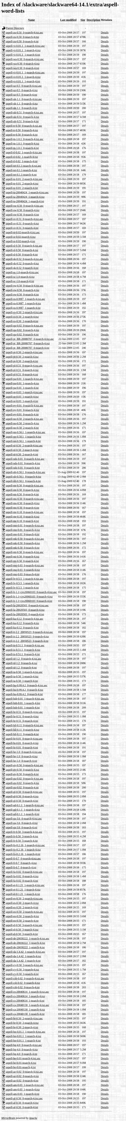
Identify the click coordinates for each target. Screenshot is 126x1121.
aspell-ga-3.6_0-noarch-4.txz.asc (24, 818)
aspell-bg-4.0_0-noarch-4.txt (21, 1054)
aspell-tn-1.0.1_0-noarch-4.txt (22, 148)
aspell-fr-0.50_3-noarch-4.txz (22, 836)
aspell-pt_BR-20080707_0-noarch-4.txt (27, 347)
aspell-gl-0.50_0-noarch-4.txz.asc (24, 791)
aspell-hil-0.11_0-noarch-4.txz (22, 729)
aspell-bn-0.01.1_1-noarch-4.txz (23, 1036)
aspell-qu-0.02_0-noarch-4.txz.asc (24, 325)
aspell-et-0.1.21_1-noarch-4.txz (23, 889)
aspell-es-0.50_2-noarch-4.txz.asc (24, 898)
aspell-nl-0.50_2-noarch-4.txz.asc (24, 445)
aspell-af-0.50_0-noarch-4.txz (22, 1102)
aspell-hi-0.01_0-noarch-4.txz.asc (24, 738)
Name (31, 19)
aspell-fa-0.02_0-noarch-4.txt (22, 880)
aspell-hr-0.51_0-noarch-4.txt (22, 720)
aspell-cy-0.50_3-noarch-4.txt (22, 974)
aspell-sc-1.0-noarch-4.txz (20, 276)
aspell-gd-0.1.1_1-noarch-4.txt (22, 814)
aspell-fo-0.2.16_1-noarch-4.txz (23, 849)
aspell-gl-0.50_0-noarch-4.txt (22, 800)
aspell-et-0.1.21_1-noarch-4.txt (23, 894)
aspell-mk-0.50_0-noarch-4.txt (22, 547)
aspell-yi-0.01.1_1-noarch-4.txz (23, 50)
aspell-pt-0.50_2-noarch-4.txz (22, 356)
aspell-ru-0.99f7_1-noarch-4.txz (23, 303)
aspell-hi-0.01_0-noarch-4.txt (22, 747)
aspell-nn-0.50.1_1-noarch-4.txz (23, 436)
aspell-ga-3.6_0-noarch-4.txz (22, 823)
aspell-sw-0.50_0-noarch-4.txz (22, 210)
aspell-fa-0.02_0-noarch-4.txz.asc (24, 871)
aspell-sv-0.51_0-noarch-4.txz (22, 223)
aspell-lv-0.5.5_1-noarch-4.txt (22, 587)
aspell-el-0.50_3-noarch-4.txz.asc (24, 925)
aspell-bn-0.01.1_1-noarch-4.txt (23, 1040)
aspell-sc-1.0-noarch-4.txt (20, 281)
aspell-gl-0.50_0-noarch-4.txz (22, 796)
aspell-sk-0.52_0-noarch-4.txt (22, 267)
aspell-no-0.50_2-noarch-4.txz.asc (24, 418)
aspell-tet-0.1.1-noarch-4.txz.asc (23, 165)
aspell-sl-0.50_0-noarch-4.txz (22, 250)
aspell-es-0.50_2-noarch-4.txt (22, 907)
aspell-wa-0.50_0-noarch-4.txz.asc (25, 59)
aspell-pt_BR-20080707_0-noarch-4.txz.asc (30, 339)
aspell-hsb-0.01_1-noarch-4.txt (23, 707)
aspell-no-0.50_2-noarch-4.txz (22, 423)
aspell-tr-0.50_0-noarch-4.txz (22, 130)
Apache (33, 1118)
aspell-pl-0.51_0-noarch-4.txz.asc (24, 365)
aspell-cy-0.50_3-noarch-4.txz (22, 969)
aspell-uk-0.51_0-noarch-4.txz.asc (24, 112)
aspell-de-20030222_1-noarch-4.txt (25, 947)
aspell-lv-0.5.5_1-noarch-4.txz (22, 583)
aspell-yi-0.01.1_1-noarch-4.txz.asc (25, 45)
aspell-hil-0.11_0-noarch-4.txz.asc (24, 725)
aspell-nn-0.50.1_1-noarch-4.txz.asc (25, 432)
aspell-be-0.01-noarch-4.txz (21, 1062)
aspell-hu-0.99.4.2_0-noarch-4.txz (24, 689)
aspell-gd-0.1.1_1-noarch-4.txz (23, 809)
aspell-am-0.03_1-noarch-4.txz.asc (25, 1085)
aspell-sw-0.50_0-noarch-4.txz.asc (25, 205)
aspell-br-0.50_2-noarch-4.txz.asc (24, 1018)
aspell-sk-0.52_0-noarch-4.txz (22, 263)
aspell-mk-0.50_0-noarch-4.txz (23, 543)
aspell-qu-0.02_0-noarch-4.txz (22, 330)
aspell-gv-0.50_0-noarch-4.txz (22, 769)
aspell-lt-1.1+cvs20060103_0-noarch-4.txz (29, 596)
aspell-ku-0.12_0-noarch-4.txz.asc (24, 618)
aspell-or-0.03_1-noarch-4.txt (22, 401)
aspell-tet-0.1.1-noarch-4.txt (21, 174)
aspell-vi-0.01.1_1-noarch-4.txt (23, 81)
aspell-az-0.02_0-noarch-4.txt (22, 1080)
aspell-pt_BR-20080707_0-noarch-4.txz (28, 343)
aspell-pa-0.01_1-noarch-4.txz (22, 383)
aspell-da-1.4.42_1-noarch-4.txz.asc (25, 951)
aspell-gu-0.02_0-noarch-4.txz (22, 783)
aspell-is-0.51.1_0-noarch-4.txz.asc (25, 645)
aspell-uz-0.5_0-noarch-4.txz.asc (24, 85)
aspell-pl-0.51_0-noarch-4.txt (22, 374)
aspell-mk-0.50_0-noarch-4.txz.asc (25, 538)
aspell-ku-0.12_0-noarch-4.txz (22, 623)
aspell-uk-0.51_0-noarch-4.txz (22, 116)
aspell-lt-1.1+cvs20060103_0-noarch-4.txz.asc (31, 592)
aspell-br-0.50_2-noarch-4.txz (22, 1022)
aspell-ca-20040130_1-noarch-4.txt (25, 1014)
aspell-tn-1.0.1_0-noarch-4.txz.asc (24, 139)
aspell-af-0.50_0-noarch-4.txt (22, 1107)
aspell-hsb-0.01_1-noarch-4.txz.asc (25, 698)
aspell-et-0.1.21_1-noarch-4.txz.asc (25, 885)
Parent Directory (15, 28)
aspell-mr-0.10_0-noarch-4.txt (22, 521)
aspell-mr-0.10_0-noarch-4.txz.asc (25, 512)
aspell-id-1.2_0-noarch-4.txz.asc (23, 658)
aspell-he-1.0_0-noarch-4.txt (21, 760)
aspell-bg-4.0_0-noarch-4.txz (22, 1049)
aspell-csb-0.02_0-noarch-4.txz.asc (25, 978)
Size (83, 19)
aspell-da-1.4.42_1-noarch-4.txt (23, 960)
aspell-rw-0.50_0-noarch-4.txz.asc (24, 285)
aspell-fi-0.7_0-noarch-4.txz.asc (23, 858)
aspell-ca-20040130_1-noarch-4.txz (25, 1009)
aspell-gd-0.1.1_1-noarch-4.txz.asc (25, 805)
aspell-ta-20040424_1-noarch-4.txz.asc (27, 192)
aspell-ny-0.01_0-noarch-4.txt (22, 414)
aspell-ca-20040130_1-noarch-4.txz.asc (27, 1005)
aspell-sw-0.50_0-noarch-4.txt (22, 214)
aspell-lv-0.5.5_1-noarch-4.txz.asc (24, 578)
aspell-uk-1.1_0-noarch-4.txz (22, 103)
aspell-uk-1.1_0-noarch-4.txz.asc (24, 99)
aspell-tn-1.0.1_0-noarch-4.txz (22, 143)
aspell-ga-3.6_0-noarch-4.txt (21, 827)
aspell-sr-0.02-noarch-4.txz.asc (23, 232)
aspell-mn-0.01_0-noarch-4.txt (22, 534)
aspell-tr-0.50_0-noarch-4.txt (22, 134)
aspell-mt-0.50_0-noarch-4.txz (22, 490)
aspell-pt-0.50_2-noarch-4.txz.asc (24, 352)
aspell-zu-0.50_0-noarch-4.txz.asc (24, 32)
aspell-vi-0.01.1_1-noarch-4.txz (23, 76)
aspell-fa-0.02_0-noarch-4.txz (22, 876)
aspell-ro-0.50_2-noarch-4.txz (22, 316)
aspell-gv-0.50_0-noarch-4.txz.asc (24, 765)
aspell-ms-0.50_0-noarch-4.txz (22, 503)
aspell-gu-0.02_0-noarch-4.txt (22, 787)
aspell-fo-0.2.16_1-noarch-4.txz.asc (25, 845)
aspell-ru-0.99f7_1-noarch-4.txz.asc (25, 299)
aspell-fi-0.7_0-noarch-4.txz (21, 863)
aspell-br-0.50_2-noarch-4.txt (22, 1027)
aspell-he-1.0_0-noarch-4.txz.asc (24, 752)
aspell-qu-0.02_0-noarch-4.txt (22, 334)
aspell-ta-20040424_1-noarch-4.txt (25, 201)
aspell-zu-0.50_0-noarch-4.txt (22, 41)
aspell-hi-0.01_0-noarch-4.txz (22, 743)
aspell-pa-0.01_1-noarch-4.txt (22, 387)
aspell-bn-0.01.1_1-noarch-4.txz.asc (25, 1031)
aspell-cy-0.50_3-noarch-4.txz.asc (24, 965)
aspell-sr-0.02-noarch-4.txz (21, 236)
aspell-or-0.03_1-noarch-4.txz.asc (24, 392)
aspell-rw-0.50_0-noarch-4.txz (22, 290)
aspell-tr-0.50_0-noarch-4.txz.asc (24, 125)
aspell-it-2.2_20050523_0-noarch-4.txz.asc (29, 632)
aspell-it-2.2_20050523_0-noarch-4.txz (27, 636)
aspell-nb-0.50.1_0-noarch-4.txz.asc (25, 472)
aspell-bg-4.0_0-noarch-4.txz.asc (24, 1045)
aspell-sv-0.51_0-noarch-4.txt (22, 227)
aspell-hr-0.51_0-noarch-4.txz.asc (24, 712)
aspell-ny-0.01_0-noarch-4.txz (22, 410)
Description (93, 19)
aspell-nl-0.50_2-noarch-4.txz (22, 450)
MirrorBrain (8, 1118)
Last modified (68, 19)
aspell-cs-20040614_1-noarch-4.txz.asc (27, 991)
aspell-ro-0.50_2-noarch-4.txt (22, 321)
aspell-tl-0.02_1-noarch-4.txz (22, 156)
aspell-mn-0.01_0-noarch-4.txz (23, 529)
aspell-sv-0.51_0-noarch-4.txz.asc (24, 219)
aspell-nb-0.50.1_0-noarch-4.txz (23, 476)
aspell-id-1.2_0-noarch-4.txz (21, 663)
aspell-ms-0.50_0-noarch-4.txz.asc (25, 498)
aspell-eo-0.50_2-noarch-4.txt (22, 920)
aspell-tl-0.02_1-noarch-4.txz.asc (24, 152)
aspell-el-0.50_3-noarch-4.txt (22, 934)
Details (105, 32)
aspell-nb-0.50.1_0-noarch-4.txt (23, 481)
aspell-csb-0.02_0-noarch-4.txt (22, 987)
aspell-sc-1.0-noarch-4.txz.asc (22, 272)
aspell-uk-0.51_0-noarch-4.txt (22, 121)
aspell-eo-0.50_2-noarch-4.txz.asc (24, 911)
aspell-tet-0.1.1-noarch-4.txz (21, 170)
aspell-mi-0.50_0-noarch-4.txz (22, 556)
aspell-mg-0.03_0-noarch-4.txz (23, 569)
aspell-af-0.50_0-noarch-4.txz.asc (24, 1098)
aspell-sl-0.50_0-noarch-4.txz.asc (24, 245)
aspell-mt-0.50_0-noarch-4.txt (22, 494)
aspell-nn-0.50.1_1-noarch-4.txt (23, 441)
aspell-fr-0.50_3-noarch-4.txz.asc (24, 831)
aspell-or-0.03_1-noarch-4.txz (22, 396)
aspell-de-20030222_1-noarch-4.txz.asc (27, 938)
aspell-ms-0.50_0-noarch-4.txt (22, 507)
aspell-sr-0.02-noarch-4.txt (20, 241)
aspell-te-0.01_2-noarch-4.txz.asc (24, 179)
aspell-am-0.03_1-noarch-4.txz (23, 1089)
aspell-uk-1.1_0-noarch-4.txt (21, 108)
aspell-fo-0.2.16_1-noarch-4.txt (23, 854)
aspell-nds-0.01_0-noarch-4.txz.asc (25, 458)
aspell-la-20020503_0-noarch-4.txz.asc (27, 605)
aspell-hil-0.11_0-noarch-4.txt (22, 734)
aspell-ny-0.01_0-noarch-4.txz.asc (24, 405)
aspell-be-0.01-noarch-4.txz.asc (23, 1058)
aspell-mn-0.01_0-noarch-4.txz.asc (25, 525)
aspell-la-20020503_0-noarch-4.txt (25, 614)
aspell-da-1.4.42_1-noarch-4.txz (23, 956)
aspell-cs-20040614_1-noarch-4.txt (25, 1000)
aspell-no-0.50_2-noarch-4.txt (22, 427)
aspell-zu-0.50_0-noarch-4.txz (22, 37)
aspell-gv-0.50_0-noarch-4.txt (22, 774)
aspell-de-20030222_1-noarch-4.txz (25, 942)
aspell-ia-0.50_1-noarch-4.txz (22, 676)
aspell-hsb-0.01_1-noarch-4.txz (23, 703)
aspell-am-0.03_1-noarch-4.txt (22, 1093)
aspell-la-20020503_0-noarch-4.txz (25, 609)
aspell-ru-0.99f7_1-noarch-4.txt (23, 307)
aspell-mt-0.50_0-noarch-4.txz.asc (24, 485)
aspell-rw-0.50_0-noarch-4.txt (22, 294)
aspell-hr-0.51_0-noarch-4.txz (22, 716)
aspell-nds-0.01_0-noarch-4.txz (23, 463)
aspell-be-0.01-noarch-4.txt (21, 1067)
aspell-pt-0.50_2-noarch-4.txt (22, 361)
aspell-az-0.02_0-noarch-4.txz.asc (24, 1071)
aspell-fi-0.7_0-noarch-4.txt (21, 867)
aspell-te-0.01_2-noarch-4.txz (22, 183)
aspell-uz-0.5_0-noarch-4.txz (22, 90)
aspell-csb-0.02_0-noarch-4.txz (23, 982)
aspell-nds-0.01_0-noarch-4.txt (23, 467)
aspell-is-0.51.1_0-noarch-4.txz (23, 649)
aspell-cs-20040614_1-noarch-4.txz (25, 996)
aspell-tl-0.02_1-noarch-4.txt (21, 161)
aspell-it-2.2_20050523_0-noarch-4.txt (27, 640)
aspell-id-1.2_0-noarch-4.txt (21, 667)
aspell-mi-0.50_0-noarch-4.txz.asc (24, 552)
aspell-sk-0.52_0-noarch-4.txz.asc (24, 259)
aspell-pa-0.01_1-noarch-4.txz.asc (24, 378)
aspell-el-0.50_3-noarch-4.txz (22, 929)
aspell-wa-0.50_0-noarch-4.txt (22, 68)
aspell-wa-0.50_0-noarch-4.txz (22, 63)
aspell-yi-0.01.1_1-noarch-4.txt (23, 54)
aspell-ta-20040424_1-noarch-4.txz (25, 196)
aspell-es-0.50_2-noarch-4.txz (22, 903)
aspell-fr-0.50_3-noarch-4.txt (22, 840)
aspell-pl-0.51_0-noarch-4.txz (22, 370)
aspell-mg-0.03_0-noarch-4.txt (22, 574)
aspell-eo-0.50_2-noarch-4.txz (22, 916)
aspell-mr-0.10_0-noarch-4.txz (22, 516)
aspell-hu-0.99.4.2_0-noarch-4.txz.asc (26, 685)
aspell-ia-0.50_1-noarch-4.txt (22, 680)
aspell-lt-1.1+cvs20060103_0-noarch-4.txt (29, 601)
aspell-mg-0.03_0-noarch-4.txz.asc (25, 565)
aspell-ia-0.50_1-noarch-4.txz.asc (24, 672)
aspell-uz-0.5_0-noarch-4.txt (21, 94)
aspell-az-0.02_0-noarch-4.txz (22, 1076)
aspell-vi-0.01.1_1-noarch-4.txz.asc (25, 72)
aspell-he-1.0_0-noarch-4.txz (22, 756)
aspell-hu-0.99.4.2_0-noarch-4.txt (24, 694)
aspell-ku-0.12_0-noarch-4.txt (22, 627)
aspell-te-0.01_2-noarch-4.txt (22, 188)
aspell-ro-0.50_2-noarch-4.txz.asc (24, 312)
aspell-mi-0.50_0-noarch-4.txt (22, 561)
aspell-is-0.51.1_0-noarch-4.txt (23, 654)
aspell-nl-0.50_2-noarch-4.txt (22, 454)
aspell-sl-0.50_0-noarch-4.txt (22, 254)
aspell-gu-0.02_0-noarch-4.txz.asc (24, 778)
